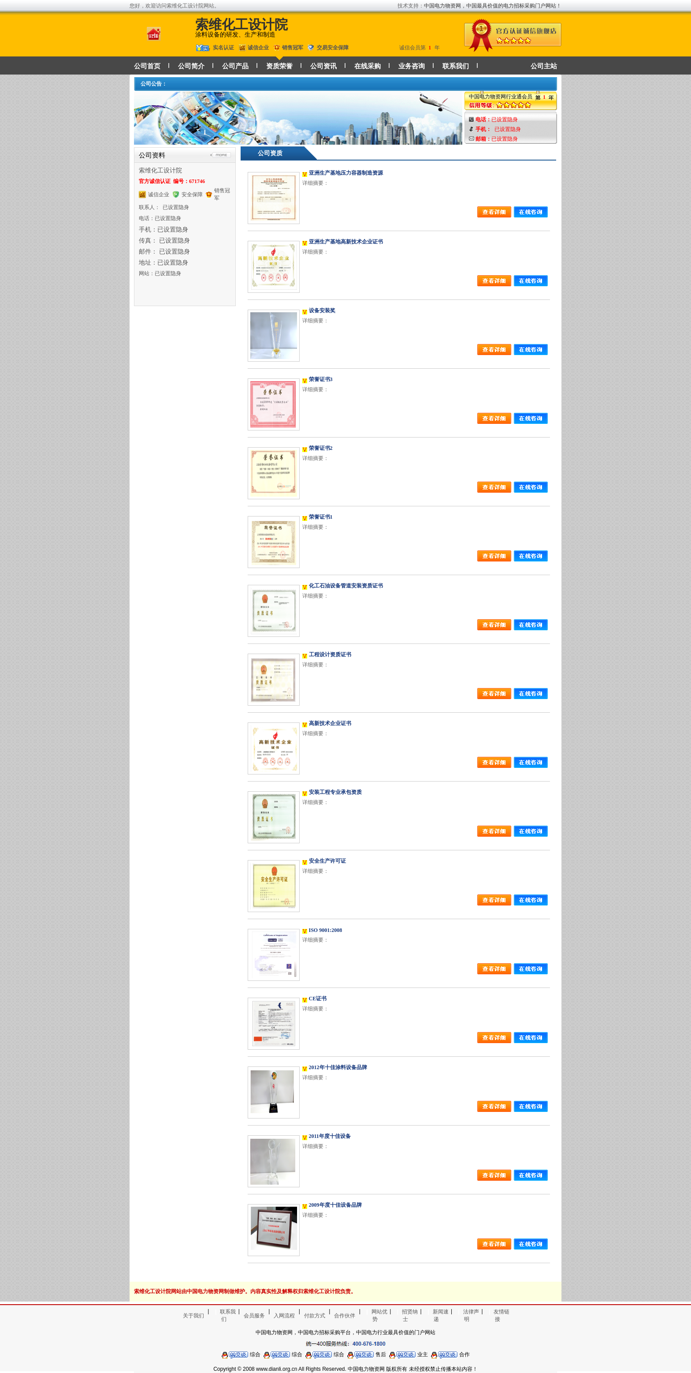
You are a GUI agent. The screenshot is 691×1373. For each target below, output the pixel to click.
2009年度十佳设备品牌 (335, 1205)
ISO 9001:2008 (325, 930)
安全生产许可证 (327, 861)
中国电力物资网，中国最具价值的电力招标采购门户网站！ (492, 6)
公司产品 (235, 66)
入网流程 (284, 1316)
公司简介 (191, 66)
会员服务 (254, 1316)
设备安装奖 (322, 310)
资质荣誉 (279, 66)
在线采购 (367, 66)
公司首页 (147, 66)
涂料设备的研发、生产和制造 (235, 34)
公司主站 (544, 66)
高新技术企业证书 (330, 723)
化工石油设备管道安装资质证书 (346, 586)
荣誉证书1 (321, 517)
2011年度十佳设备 (330, 1136)
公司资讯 (323, 66)
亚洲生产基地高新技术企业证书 (346, 242)
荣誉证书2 (321, 448)
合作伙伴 (344, 1316)
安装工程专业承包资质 (335, 792)
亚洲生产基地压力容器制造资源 (346, 173)
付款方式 (314, 1316)
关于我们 (193, 1316)
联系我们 (455, 66)
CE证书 (318, 998)
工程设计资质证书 (330, 654)
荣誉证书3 (321, 379)
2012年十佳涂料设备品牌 (338, 1067)
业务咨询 (411, 66)
